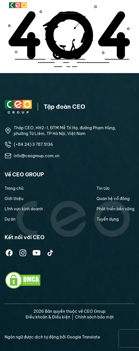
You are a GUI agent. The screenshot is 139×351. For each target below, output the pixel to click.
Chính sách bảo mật (94, 317)
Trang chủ (14, 188)
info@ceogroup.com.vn (36, 155)
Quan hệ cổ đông (113, 198)
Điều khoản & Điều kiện (47, 317)
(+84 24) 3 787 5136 (33, 144)
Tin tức (103, 188)
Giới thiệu (14, 198)
